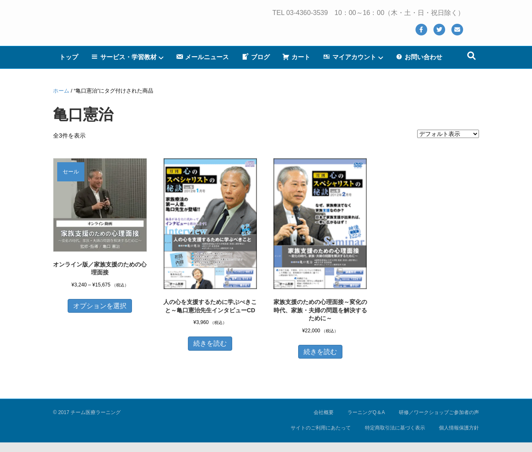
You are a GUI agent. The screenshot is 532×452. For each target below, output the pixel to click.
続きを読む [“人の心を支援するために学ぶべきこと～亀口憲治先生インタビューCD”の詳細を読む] (210, 343)
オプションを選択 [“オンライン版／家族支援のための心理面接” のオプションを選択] (100, 305)
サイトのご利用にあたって (321, 428)
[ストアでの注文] (448, 134)
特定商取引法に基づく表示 (395, 428)
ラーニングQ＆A (366, 412)
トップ (68, 66)
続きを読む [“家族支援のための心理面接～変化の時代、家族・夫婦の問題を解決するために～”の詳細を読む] (320, 351)
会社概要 (324, 412)
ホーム (61, 91)
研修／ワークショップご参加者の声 (439, 412)
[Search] (471, 65)
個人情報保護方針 (459, 428)
